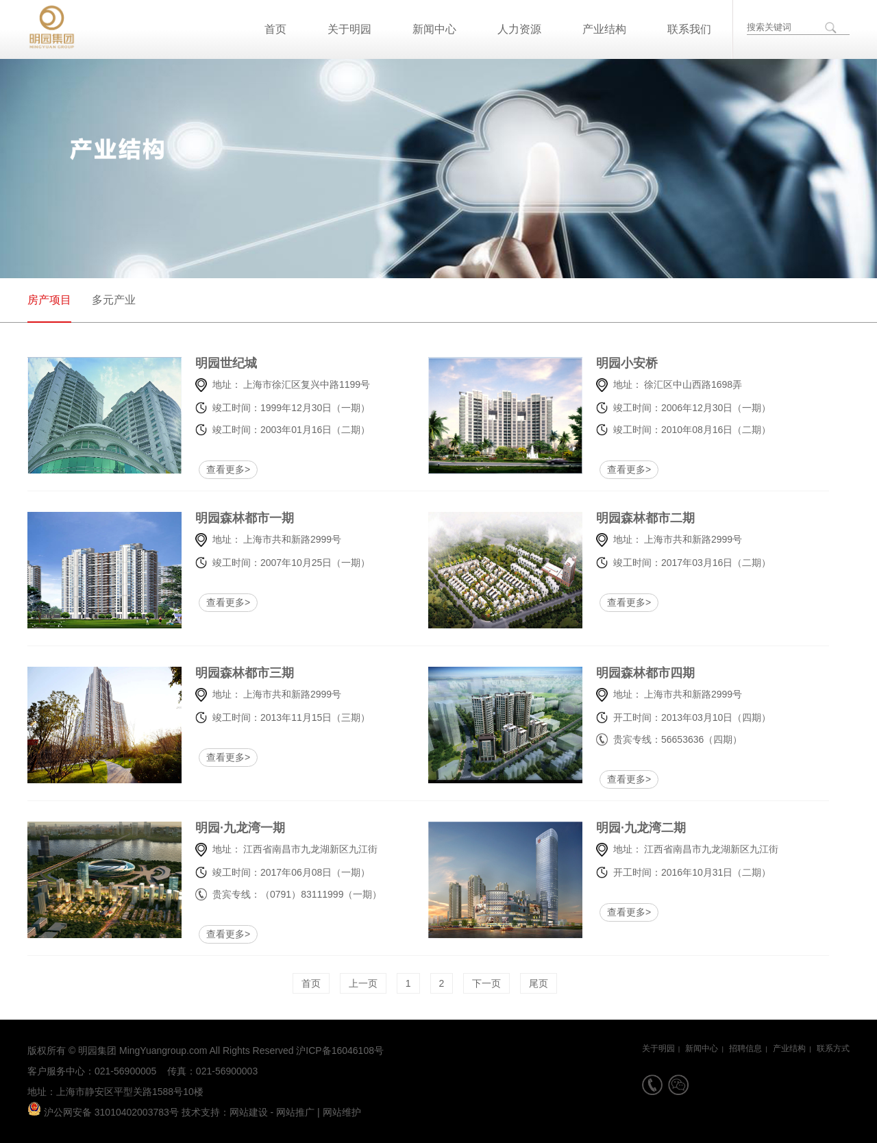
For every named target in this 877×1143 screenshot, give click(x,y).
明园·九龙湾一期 (231, 828)
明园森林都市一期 (231, 518)
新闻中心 (434, 29)
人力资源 (519, 29)
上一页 (363, 983)
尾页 (538, 983)
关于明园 (349, 29)
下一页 (486, 983)
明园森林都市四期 (632, 673)
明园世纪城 (226, 363)
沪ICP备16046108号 (340, 1050)
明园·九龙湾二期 (632, 828)
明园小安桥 (627, 363)
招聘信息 (745, 1048)
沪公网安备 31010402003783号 (103, 1112)
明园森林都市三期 (231, 673)
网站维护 (342, 1112)
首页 (275, 29)
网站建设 (249, 1112)
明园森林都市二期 (632, 518)
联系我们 (689, 29)
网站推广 (295, 1112)
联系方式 (833, 1048)
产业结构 (604, 29)
